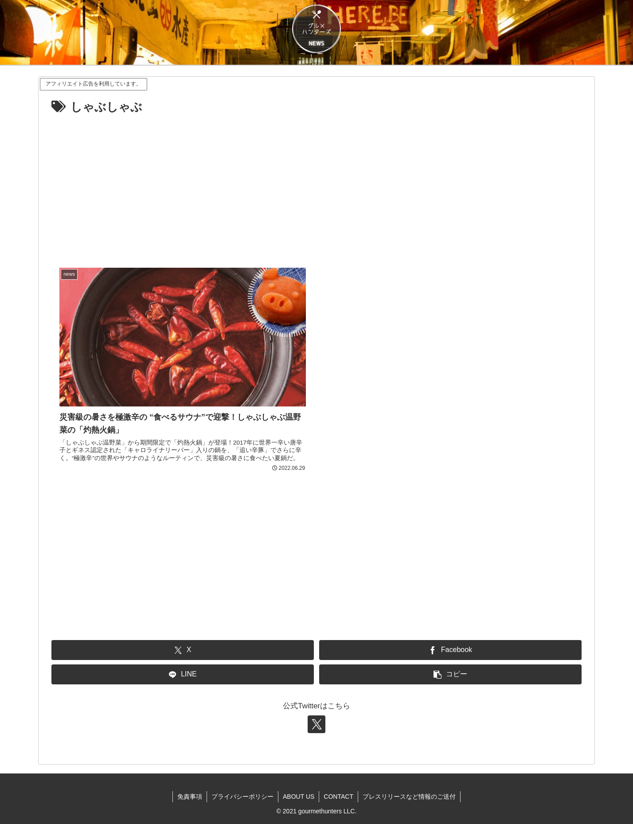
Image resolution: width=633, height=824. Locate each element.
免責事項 (189, 796)
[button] (450, 674)
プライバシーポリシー (242, 796)
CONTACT (338, 796)
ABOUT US (298, 796)
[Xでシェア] (182, 650)
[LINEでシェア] (182, 674)
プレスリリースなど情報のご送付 (409, 796)
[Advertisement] (316, 184)
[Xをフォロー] (316, 724)
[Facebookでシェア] (450, 650)
